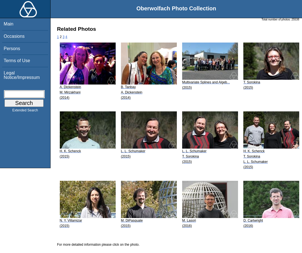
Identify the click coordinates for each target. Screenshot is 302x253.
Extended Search (25, 111)
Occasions (14, 36)
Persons (12, 48)
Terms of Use (17, 60)
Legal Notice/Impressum (22, 75)
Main (8, 24)
